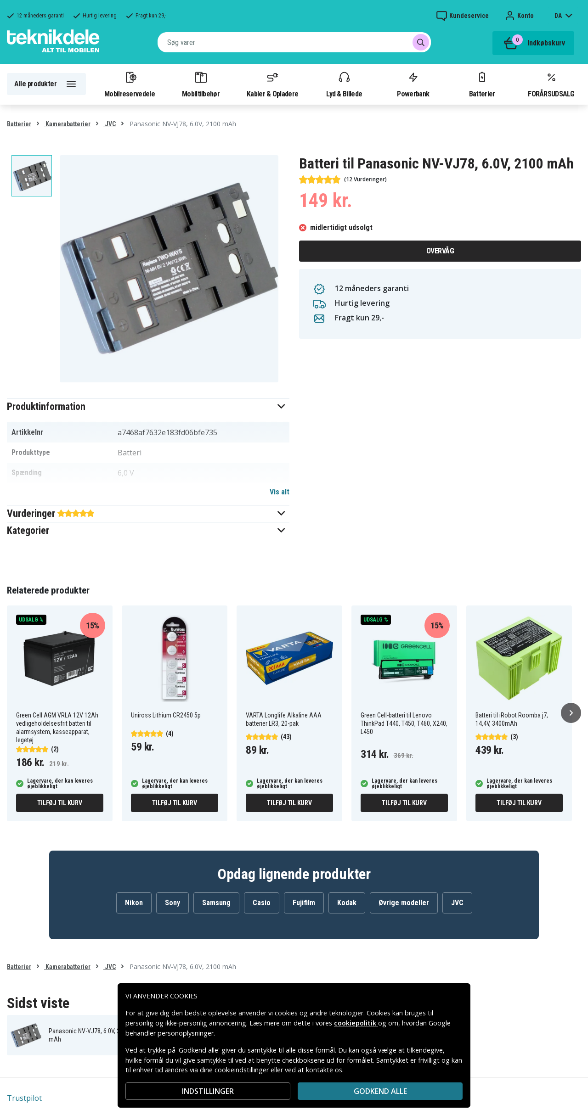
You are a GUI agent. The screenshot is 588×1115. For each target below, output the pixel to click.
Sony (172, 902)
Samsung (216, 902)
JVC (109, 124)
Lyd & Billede (344, 84)
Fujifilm (304, 902)
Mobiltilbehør (201, 84)
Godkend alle (380, 1091)
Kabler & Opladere (272, 84)
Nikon (134, 902)
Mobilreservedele (129, 84)
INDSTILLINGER (208, 1091)
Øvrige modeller (404, 902)
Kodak (346, 902)
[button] (148, 406)
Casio (262, 902)
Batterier (482, 84)
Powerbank (413, 84)
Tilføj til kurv (59, 803)
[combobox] (294, 42)
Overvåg (440, 251)
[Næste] (571, 713)
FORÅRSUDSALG (551, 84)
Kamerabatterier (67, 124)
